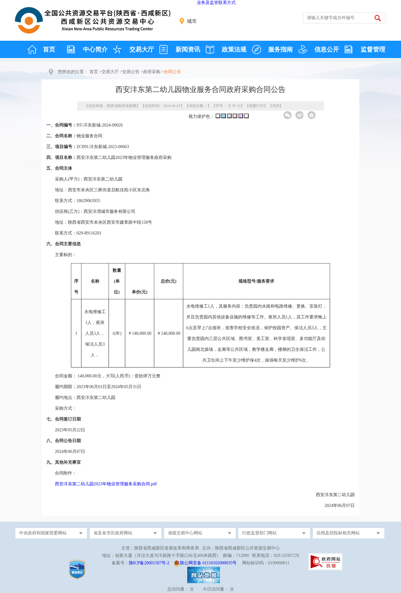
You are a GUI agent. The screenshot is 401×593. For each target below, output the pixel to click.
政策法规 (234, 49)
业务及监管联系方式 (216, 2)
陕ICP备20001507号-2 (149, 563)
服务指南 (280, 49)
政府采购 (151, 71)
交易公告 (130, 71)
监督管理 (373, 49)
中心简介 (95, 49)
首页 (49, 49)
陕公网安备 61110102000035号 (208, 563)
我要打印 (256, 106)
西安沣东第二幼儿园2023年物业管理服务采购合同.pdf (106, 484)
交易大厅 (141, 49)
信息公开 (326, 49)
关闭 (275, 106)
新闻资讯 (188, 49)
